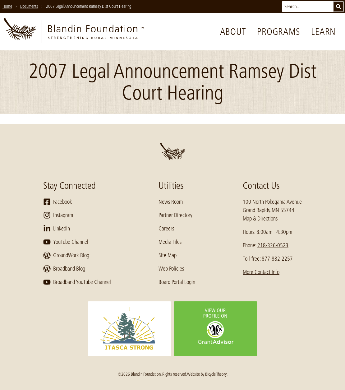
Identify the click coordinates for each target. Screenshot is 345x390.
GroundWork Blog (66, 255)
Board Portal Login (177, 282)
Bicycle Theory (216, 374)
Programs (278, 31)
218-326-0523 (272, 245)
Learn (323, 31)
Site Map (168, 255)
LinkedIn (56, 228)
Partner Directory (175, 215)
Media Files (170, 242)
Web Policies (171, 268)
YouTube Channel (65, 242)
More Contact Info (261, 272)
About (233, 31)
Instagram (58, 215)
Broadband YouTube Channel (77, 282)
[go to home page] (74, 31)
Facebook (57, 202)
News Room (171, 201)
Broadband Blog (64, 268)
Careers (166, 228)
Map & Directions (260, 218)
